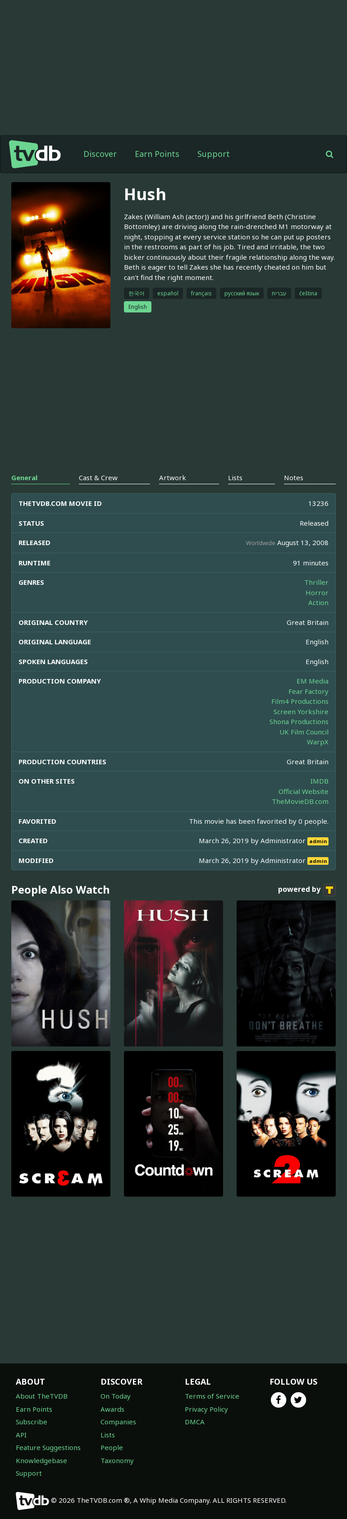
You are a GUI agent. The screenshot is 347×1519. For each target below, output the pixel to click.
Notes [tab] (293, 477)
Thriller (316, 582)
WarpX (318, 741)
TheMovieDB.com (300, 801)
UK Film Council (304, 731)
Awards (112, 1408)
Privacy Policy (206, 1408)
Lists (107, 1434)
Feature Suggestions (48, 1447)
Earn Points (157, 153)
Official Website (304, 791)
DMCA (195, 1421)
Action (318, 602)
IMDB (319, 780)
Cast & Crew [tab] (98, 477)
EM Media (313, 680)
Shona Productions (299, 721)
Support (213, 153)
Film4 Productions (300, 701)
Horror (317, 592)
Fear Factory (308, 691)
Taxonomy (117, 1460)
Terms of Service (212, 1395)
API (21, 1434)
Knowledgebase (41, 1460)
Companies (118, 1421)
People (111, 1447)
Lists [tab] (235, 477)
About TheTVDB (42, 1395)
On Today (115, 1395)
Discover (100, 153)
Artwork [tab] (172, 477)
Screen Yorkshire (301, 711)
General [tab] (24, 477)
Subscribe (31, 1421)
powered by (307, 890)
